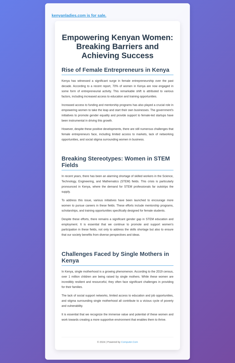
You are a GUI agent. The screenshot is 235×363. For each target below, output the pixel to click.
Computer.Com (129, 341)
